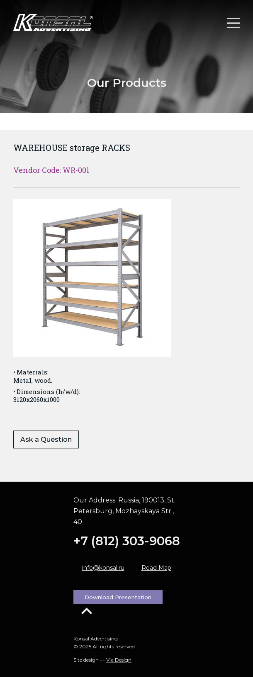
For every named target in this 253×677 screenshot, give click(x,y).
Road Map (156, 567)
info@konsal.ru (103, 567)
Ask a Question (46, 439)
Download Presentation (118, 597)
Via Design (118, 660)
